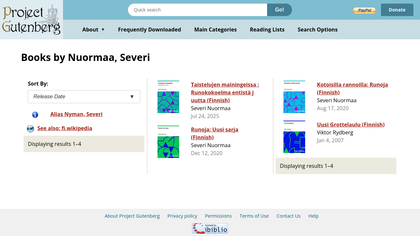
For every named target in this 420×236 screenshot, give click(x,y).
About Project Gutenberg (132, 216)
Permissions (218, 216)
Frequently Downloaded (149, 29)
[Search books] (197, 10)
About (93, 29)
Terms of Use (254, 216)
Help (313, 216)
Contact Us (289, 216)
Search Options (318, 29)
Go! (279, 9)
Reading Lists (267, 29)
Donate (397, 10)
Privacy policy (182, 216)
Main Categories (215, 29)
